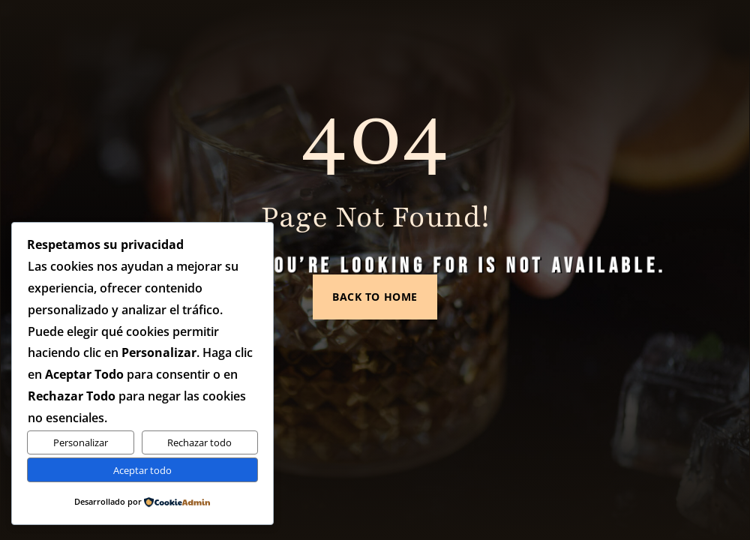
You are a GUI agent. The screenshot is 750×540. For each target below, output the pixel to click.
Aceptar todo (142, 470)
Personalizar (80, 442)
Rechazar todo (199, 442)
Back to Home (375, 288)
